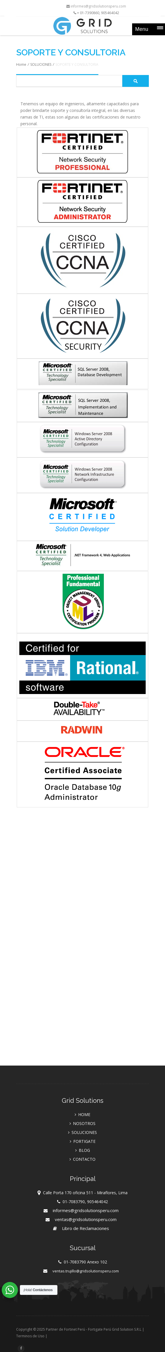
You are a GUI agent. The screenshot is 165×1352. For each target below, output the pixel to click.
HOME (84, 1114)
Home (21, 64)
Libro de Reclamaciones (85, 1228)
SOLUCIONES (40, 64)
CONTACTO (84, 1159)
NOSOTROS (84, 1123)
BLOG (84, 1150)
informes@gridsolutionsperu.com (96, 6)
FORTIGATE (84, 1141)
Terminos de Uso (30, 1336)
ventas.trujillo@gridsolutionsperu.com (85, 1271)
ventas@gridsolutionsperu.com (86, 1219)
